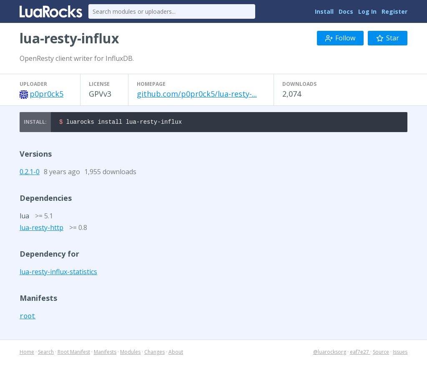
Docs (346, 11)
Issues (400, 353)
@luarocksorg (329, 353)
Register (394, 11)
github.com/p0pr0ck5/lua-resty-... (197, 94)
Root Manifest (74, 353)
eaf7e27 (360, 353)
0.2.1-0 (30, 173)
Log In (367, 11)
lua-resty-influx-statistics (58, 273)
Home (27, 353)
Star (387, 37)
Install (324, 11)
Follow (340, 37)
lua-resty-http (41, 228)
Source (381, 353)
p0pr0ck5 (46, 94)
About (175, 353)
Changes (154, 353)
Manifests (105, 353)
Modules (130, 353)
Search (46, 353)
